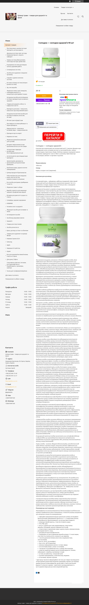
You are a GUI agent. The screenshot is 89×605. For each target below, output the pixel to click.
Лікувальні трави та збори (14, 187)
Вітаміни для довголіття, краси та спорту (17, 196)
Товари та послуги (66, 7)
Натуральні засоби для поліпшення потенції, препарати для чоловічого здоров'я (17, 99)
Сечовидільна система (14, 69)
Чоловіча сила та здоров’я (14, 206)
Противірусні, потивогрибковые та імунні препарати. (17, 124)
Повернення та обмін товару (64, 25)
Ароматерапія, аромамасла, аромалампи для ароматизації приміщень (16, 162)
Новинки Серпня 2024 (13, 238)
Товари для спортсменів (14, 224)
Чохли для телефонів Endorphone (17, 271)
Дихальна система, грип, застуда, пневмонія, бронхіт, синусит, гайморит (17, 55)
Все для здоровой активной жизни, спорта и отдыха (17, 255)
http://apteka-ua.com (11, 381)
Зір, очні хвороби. (12, 87)
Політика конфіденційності (64, 603)
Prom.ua (53, 601)
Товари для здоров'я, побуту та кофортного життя (16, 104)
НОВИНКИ (10, 203)
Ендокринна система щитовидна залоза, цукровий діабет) (17, 65)
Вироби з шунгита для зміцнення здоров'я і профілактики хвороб (16, 191)
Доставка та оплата (67, 19)
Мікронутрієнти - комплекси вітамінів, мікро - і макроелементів (17, 129)
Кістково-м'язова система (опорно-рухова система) (17, 83)
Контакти (70, 13)
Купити (44, 96)
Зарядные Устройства (13, 248)
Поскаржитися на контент (49, 603)
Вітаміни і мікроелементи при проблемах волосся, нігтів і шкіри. (17, 145)
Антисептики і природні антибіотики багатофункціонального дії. (15, 151)
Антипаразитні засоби (13, 214)
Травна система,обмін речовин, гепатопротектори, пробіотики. (16, 60)
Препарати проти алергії (14, 133)
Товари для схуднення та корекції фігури (17, 234)
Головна (56, 7)
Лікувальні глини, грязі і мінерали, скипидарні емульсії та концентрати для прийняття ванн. (17, 92)
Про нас (63, 13)
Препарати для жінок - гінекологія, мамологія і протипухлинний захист (17, 109)
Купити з (44, 100)
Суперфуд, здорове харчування (16, 200)
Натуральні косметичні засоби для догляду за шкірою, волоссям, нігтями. (17, 115)
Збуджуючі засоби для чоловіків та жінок (17, 210)
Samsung (9, 242)
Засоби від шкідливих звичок (15, 218)
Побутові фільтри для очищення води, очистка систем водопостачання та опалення (16, 177)
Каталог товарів (10, 45)
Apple (8, 245)
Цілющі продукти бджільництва (16, 172)
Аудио (9, 251)
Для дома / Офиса (12, 259)
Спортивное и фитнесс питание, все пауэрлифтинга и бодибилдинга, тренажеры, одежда (16, 265)
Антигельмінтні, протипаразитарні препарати (17, 157)
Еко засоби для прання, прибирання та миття (17, 183)
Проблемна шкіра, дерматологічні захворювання (17, 168)
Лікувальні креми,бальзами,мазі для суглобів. (16, 140)
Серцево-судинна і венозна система (15, 78)
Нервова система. (12, 136)
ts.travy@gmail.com (10, 387)
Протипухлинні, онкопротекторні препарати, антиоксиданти (17, 49)
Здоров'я (9, 221)
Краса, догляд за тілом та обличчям (17, 230)
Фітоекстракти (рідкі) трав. (15, 120)
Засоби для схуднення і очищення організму (17, 73)
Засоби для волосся (13, 227)
